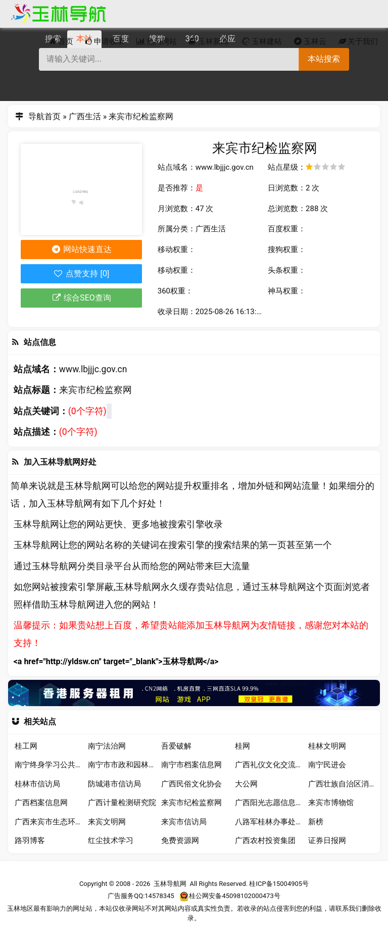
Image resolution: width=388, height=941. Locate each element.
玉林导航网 (170, 883)
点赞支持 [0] (81, 273)
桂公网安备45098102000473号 (229, 896)
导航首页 (44, 116)
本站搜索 (324, 59)
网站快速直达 (81, 249)
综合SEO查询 (81, 298)
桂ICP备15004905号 (279, 883)
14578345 (159, 896)
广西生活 (85, 116)
